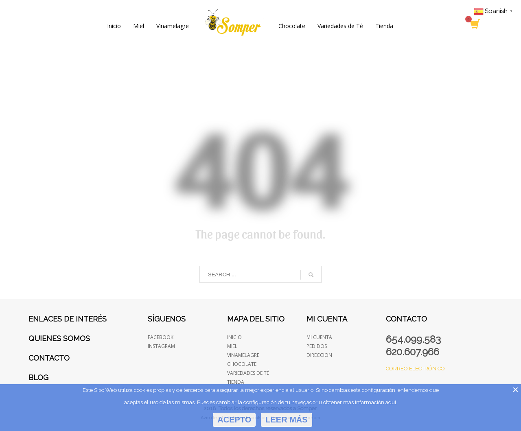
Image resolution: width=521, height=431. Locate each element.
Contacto (49, 358)
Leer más (286, 419)
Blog (38, 377)
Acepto (234, 419)
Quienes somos (59, 338)
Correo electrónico (415, 368)
